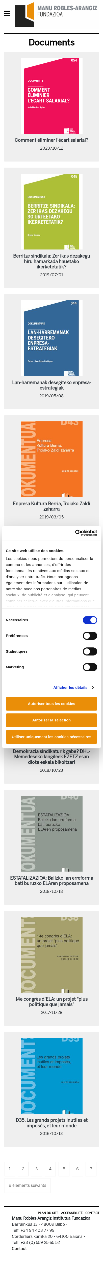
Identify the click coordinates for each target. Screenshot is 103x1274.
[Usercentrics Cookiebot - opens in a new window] (75, 533)
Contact (92, 1213)
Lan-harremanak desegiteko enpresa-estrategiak (51, 385)
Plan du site (48, 1213)
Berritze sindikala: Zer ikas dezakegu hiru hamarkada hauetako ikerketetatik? (51, 261)
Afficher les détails (70, 687)
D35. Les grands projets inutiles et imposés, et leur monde (52, 1123)
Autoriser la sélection (51, 720)
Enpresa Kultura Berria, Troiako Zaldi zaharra (51, 506)
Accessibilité (72, 1213)
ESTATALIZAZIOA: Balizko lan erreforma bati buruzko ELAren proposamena (51, 880)
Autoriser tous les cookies (51, 703)
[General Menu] (8, 14)
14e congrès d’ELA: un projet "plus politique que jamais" (51, 1002)
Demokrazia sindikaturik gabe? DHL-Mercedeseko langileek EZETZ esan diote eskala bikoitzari (51, 757)
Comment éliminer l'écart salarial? (51, 140)
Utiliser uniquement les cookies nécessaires (51, 737)
